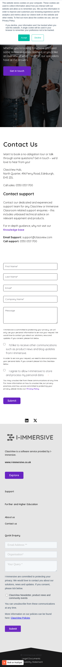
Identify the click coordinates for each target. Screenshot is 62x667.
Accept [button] (24, 38)
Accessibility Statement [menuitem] (31, 662)
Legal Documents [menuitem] (31, 658)
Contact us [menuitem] (11, 523)
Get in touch (17, 70)
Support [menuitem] (9, 491)
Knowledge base (13, 229)
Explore (14, 475)
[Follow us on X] (35, 420)
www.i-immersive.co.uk (18, 462)
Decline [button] (37, 38)
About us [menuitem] (10, 517)
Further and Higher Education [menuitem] (21, 504)
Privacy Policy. (33, 389)
